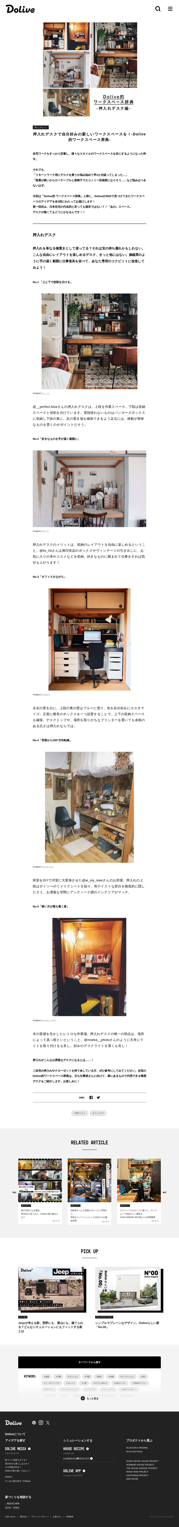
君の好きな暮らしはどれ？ (17, 1463)
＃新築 (46, 1377)
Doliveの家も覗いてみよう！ (18, 1471)
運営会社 (23, 1517)
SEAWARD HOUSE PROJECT (140, 1465)
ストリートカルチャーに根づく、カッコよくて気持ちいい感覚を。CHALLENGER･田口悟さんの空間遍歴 (138, 1214)
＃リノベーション (127, 1377)
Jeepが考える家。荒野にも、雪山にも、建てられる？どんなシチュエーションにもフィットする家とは (50, 1327)
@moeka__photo (49, 1020)
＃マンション (73, 1377)
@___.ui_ (46, 393)
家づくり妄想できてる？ (16, 1460)
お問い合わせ (10, 1517)
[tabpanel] (89, 1192)
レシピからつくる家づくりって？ (78, 1458)
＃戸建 (58, 1377)
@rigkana (46, 695)
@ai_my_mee (47, 867)
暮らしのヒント (41, 127)
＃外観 (111, 1377)
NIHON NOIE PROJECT (137, 1472)
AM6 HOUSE (132, 1479)
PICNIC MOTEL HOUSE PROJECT (142, 1461)
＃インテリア (98, 1113)
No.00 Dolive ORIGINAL (137, 1448)
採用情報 (69, 1517)
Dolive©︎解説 (23, 1317)
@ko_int (45, 531)
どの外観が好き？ (13, 1467)
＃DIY (143, 1377)
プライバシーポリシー (40, 1517)
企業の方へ (57, 1517)
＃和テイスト (79, 1113)
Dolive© (8, 1477)
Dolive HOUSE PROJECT (104, 1317)
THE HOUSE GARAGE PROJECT (141, 1468)
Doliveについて (15, 1434)
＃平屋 (87, 1377)
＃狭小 (99, 1377)
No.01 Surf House (134, 1451)
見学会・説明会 (12, 1507)
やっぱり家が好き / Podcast (17, 1481)
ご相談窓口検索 (12, 1503)
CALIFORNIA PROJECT (137, 1475)
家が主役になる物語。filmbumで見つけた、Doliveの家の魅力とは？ (39, 1214)
